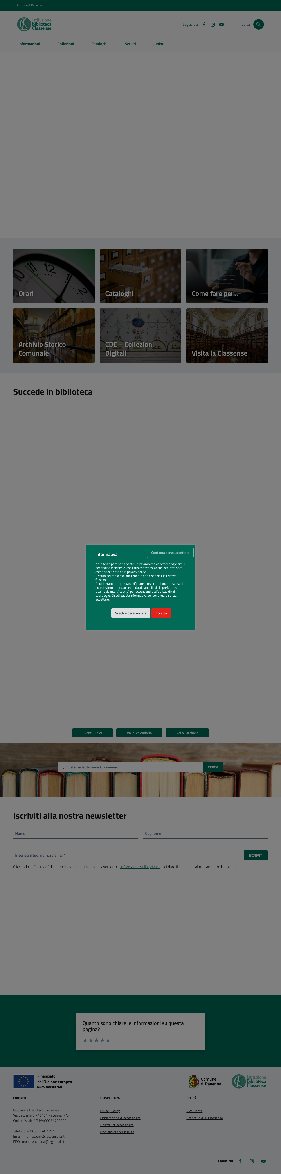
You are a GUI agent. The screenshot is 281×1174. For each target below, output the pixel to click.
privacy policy (136, 574)
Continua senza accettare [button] (170, 554)
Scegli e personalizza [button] (130, 615)
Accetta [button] (161, 615)
